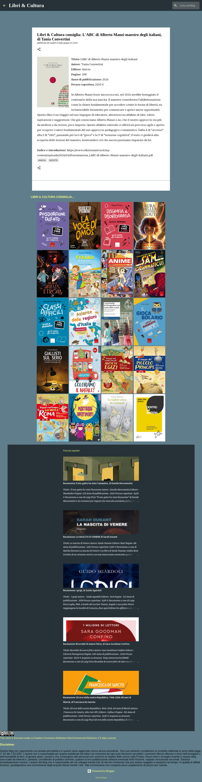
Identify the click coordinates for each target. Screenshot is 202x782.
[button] (39, 49)
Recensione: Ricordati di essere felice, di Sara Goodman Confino (96, 644)
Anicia (42, 160)
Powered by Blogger (101, 771)
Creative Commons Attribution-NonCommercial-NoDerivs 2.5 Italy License (74, 738)
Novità (53, 160)
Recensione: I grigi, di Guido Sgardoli (82, 590)
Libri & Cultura (26, 5)
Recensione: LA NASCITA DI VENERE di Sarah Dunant (90, 537)
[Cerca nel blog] (182, 5)
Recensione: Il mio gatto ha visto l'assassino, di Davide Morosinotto (98, 483)
